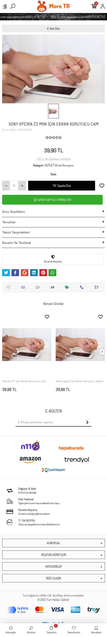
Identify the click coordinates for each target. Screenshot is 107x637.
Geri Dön (53, 28)
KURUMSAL (53, 543)
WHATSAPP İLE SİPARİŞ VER (52, 200)
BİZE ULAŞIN (53, 578)
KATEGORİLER (53, 566)
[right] (102, 352)
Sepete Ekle (61, 185)
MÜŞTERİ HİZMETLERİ (53, 555)
